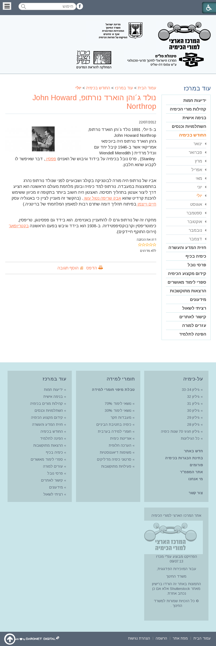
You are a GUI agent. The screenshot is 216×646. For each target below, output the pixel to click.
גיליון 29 (193, 417)
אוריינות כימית (120, 438)
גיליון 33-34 (191, 389)
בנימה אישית (194, 117)
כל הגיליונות (190, 438)
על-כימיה (193, 379)
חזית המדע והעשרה (187, 247)
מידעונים (198, 299)
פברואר (195, 152)
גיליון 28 (193, 424)
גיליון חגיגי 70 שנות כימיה (180, 431)
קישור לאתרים (192, 316)
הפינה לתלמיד (192, 334)
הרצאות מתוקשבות (188, 290)
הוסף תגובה (68, 267)
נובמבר (195, 230)
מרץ (198, 161)
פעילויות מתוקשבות (116, 466)
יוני (199, 187)
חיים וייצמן (146, 204)
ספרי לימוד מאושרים (187, 282)
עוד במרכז (124, 88)
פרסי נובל (196, 264)
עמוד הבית (147, 88)
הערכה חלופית (120, 445)
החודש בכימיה (98, 88)
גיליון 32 (193, 396)
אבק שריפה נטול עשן (102, 198)
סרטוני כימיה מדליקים (114, 459)
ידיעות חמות (194, 100)
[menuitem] (186, 100)
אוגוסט (196, 204)
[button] (7, 6)
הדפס (91, 267)
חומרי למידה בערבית (114, 431)
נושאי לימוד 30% (117, 410)
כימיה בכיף (196, 256)
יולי (78, 88)
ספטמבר (194, 212)
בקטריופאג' (19, 225)
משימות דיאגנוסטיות (115, 452)
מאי (199, 178)
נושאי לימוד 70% (117, 403)
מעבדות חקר (121, 417)
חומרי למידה (121, 379)
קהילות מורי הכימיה (188, 109)
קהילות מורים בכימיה (46, 403)
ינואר (197, 143)
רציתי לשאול (194, 308)
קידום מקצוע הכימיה (187, 273)
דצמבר (195, 238)
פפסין (50, 158)
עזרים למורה (194, 325)
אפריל (196, 169)
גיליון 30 (193, 410)
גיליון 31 (193, 403)
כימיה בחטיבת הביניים (113, 424)
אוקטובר (194, 221)
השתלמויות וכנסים (189, 126)
